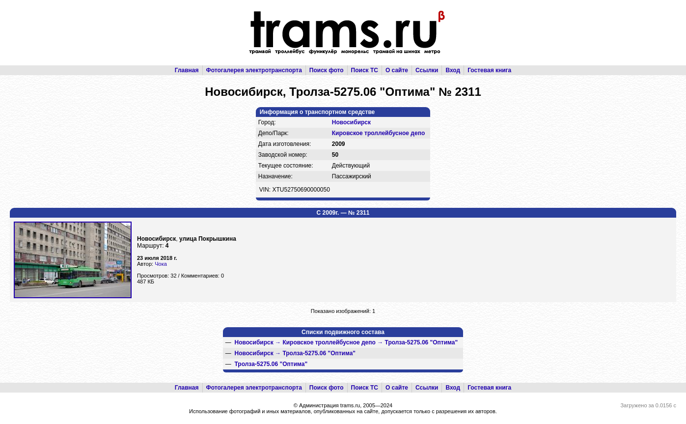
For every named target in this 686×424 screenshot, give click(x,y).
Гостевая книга (489, 70)
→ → (346, 342)
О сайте (396, 70)
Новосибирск (351, 122)
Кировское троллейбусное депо (378, 133)
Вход (452, 70)
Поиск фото (326, 70)
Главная (187, 70)
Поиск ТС (364, 70)
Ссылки (426, 70)
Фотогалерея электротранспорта (254, 70)
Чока (161, 264)
